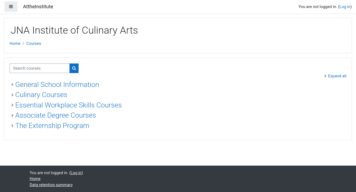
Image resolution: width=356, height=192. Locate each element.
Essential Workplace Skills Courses (68, 105)
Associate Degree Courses (55, 115)
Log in (344, 6)
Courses (33, 43)
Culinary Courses (41, 95)
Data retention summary (51, 184)
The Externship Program (52, 126)
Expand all (337, 76)
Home (15, 43)
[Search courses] (40, 68)
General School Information (57, 85)
